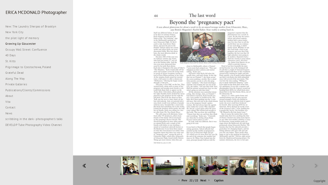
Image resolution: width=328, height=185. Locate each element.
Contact (10, 107)
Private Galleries (16, 84)
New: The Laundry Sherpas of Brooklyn (30, 26)
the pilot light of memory (22, 38)
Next (205, 180)
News (9, 113)
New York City (16, 32)
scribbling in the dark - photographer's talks (36, 119)
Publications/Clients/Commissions (27, 90)
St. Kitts (10, 61)
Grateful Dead (14, 73)
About (9, 96)
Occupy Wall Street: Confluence (26, 49)
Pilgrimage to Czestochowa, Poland (28, 67)
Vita (8, 102)
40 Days (10, 55)
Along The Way (16, 78)
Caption (218, 180)
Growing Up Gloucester (20, 43)
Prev (182, 180)
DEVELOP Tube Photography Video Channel (33, 125)
